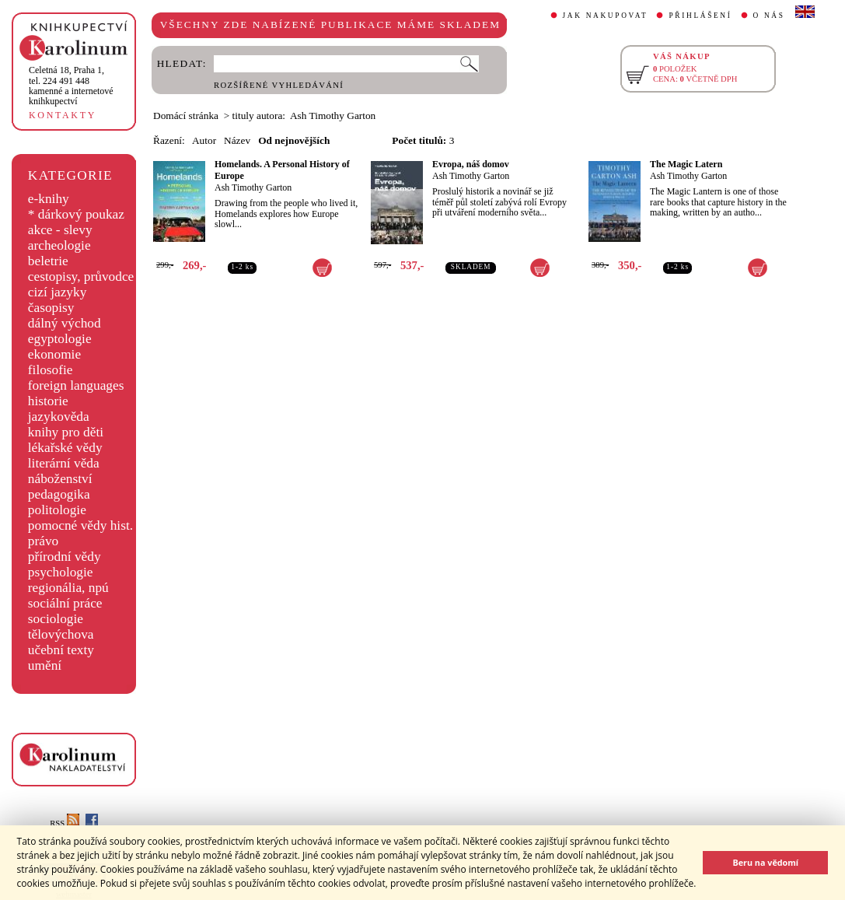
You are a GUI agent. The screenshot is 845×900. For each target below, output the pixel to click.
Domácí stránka (185, 115)
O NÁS (769, 15)
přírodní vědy (64, 556)
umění (44, 665)
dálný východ (64, 323)
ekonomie (54, 354)
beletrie (48, 261)
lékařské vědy (65, 447)
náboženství (60, 478)
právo (43, 541)
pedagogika (59, 494)
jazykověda (58, 416)
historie (48, 401)
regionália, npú (68, 587)
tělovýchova (61, 634)
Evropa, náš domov (470, 164)
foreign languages (76, 385)
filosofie (50, 369)
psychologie (60, 572)
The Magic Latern (686, 164)
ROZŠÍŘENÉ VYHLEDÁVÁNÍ (279, 85)
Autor (204, 140)
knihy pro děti (65, 432)
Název (237, 140)
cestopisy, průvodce (81, 276)
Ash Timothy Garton (253, 187)
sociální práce (65, 603)
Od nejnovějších (294, 140)
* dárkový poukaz (76, 214)
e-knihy (48, 198)
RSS (64, 823)
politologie (57, 510)
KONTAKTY (62, 115)
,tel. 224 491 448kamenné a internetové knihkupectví (71, 86)
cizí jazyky (57, 292)
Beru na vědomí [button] (765, 862)
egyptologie (60, 338)
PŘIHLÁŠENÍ (700, 15)
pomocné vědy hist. (80, 525)
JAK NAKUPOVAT (605, 15)
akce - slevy (60, 229)
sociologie (55, 618)
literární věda (64, 463)
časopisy (51, 307)
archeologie (59, 245)
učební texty (61, 650)
